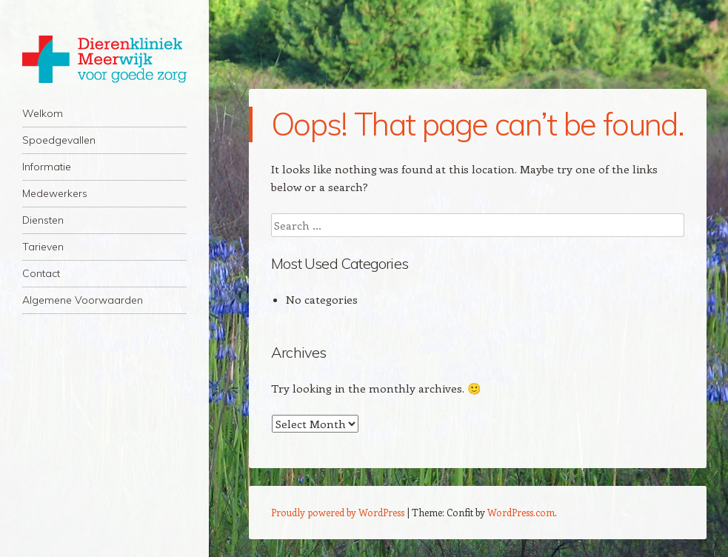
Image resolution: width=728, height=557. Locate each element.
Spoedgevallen (59, 140)
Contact (41, 273)
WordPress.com (521, 512)
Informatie (46, 166)
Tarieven (43, 246)
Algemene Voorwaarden (82, 300)
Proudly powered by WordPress (337, 512)
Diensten (43, 220)
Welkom (42, 113)
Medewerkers (54, 193)
